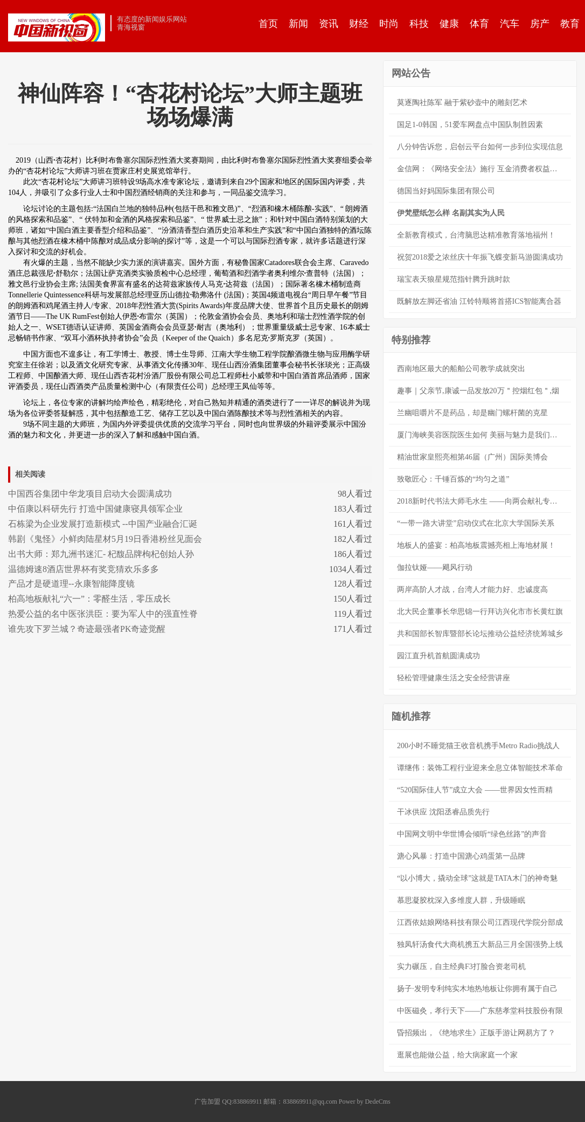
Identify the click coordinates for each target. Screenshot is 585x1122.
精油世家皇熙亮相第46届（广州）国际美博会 (472, 457)
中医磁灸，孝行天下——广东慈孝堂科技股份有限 (480, 1011)
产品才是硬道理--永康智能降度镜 (71, 583)
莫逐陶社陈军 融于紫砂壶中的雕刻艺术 (462, 103)
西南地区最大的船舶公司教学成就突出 (461, 369)
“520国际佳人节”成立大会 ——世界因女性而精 (475, 790)
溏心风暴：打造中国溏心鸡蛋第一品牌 (461, 856)
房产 (539, 23)
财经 (358, 23)
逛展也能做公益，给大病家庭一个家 (457, 1055)
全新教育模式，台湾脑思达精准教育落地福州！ (476, 235)
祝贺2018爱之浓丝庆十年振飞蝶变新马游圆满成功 (480, 257)
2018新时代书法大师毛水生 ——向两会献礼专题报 (481, 501)
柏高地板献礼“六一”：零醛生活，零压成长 (89, 598)
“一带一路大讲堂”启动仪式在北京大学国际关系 (475, 523)
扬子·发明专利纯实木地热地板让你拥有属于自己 (477, 989)
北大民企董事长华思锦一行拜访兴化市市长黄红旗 (480, 612)
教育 (570, 23)
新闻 (298, 23)
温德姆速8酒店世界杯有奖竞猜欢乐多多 (83, 569)
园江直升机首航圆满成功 (438, 656)
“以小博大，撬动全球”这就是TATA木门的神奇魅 (477, 878)
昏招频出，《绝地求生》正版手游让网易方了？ (476, 1033)
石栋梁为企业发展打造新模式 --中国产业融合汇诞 (102, 523)
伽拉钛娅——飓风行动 (434, 567)
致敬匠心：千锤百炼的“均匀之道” (453, 479)
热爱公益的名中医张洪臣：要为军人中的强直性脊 (103, 613)
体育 (479, 23)
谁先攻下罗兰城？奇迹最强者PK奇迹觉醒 (86, 628)
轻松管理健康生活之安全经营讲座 (453, 678)
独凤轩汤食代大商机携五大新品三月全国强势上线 (480, 944)
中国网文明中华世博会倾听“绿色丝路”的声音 (472, 834)
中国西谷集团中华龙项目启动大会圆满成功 (90, 493)
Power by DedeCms (365, 1101)
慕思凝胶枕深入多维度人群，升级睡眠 (461, 900)
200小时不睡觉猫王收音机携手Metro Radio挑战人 (478, 746)
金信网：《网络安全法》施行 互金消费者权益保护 (481, 169)
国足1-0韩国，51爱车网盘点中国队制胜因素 (470, 125)
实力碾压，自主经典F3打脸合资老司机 (461, 967)
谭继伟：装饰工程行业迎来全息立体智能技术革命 (480, 768)
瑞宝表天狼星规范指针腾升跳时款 (453, 279)
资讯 (328, 23)
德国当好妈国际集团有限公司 (446, 191)
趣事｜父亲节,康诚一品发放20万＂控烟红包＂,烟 (478, 391)
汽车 (509, 23)
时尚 (389, 23)
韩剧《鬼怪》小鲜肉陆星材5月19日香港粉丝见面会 (105, 538)
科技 (419, 23)
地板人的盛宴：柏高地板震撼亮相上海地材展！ (476, 545)
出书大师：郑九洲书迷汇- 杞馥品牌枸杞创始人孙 (101, 554)
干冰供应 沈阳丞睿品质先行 (443, 812)
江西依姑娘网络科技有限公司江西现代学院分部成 (480, 922)
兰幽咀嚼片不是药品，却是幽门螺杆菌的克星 (472, 413)
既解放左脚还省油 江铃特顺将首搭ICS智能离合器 (479, 301)
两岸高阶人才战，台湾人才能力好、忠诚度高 (472, 590)
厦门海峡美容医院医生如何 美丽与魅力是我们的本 (481, 435)
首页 (268, 23)
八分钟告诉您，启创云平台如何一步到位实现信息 (480, 147)
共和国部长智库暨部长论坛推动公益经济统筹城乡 (480, 634)
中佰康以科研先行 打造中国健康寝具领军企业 (95, 508)
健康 (449, 23)
